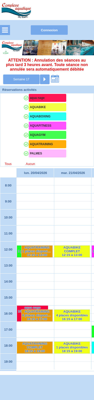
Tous (8, 164)
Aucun (30, 164)
